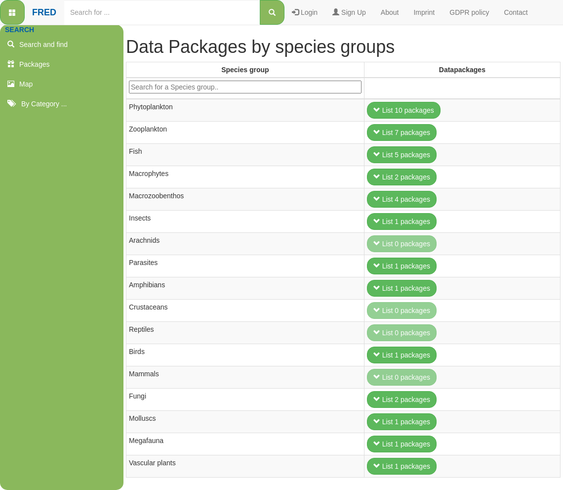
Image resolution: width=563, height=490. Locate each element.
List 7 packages (401, 132)
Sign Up (349, 12)
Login (305, 12)
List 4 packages (401, 199)
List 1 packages (401, 221)
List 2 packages (401, 177)
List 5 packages (401, 155)
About (390, 12)
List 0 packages (401, 244)
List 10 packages (403, 110)
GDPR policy (469, 12)
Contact (515, 12)
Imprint (424, 12)
